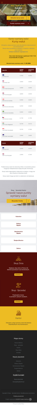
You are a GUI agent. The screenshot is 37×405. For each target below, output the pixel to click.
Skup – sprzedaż (18, 345)
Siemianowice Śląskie (18, 366)
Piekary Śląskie (18, 363)
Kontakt (18, 352)
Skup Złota (18, 350)
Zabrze (18, 371)
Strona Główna (18, 342)
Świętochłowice (18, 368)
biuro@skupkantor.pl (18, 382)
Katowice (18, 361)
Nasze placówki (18, 379)
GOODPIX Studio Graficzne (24, 399)
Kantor (18, 347)
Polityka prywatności (18, 396)
